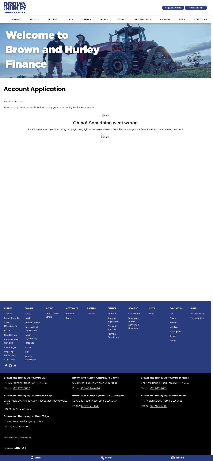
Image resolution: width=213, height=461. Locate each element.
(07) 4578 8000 (158, 406)
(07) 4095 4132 (21, 426)
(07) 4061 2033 (158, 388)
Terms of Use (197, 318)
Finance (121, 19)
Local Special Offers (52, 315)
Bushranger (10, 347)
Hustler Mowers (32, 322)
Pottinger (29, 342)
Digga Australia (11, 318)
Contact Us (200, 19)
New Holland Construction (31, 329)
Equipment (15, 19)
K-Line (7, 330)
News (182, 19)
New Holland (10, 335)
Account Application (113, 320)
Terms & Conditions (113, 335)
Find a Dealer (195, 8)
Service (104, 19)
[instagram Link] (10, 365)
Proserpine (175, 331)
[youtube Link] (15, 365)
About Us (165, 19)
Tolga (172, 340)
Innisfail (173, 322)
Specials (52, 19)
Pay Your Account (112, 327)
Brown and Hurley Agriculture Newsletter (134, 323)
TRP (26, 351)
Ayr (171, 313)
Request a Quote (173, 8)
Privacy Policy (197, 313)
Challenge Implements (10, 353)
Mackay (174, 327)
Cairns (173, 318)
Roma (173, 336)
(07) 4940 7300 (22, 408)
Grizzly (28, 313)
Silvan (28, 347)
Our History (134, 313)
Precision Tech (143, 19)
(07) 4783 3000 (21, 388)
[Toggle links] (15, 448)
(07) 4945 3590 (90, 406)
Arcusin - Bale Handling (11, 341)
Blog (151, 313)
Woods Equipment (30, 358)
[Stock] (35, 458)
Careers (86, 19)
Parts (69, 19)
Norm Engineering (31, 337)
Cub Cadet (9, 359)
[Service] (106, 458)
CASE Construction (11, 324)
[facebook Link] (6, 365)
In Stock (34, 19)
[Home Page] (15, 7)
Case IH (8, 313)
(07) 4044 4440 (90, 388)
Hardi (27, 318)
